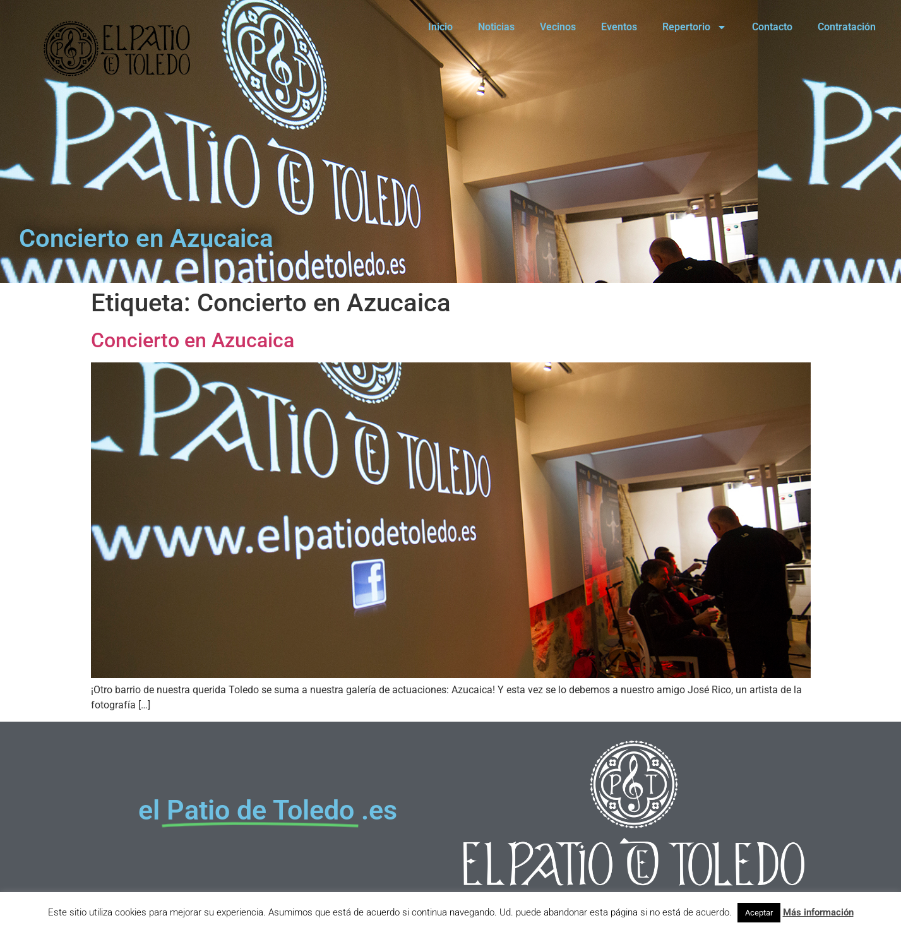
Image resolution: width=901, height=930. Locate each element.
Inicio (440, 27)
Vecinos (558, 27)
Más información (818, 912)
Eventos (619, 27)
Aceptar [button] (759, 912)
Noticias (496, 27)
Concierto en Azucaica (192, 340)
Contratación (847, 27)
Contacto (772, 27)
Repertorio (694, 27)
